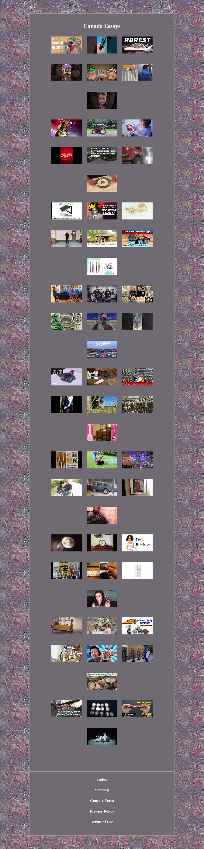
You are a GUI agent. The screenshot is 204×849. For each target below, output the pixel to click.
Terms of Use (102, 822)
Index (102, 779)
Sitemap (102, 790)
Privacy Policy (102, 811)
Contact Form (102, 800)
